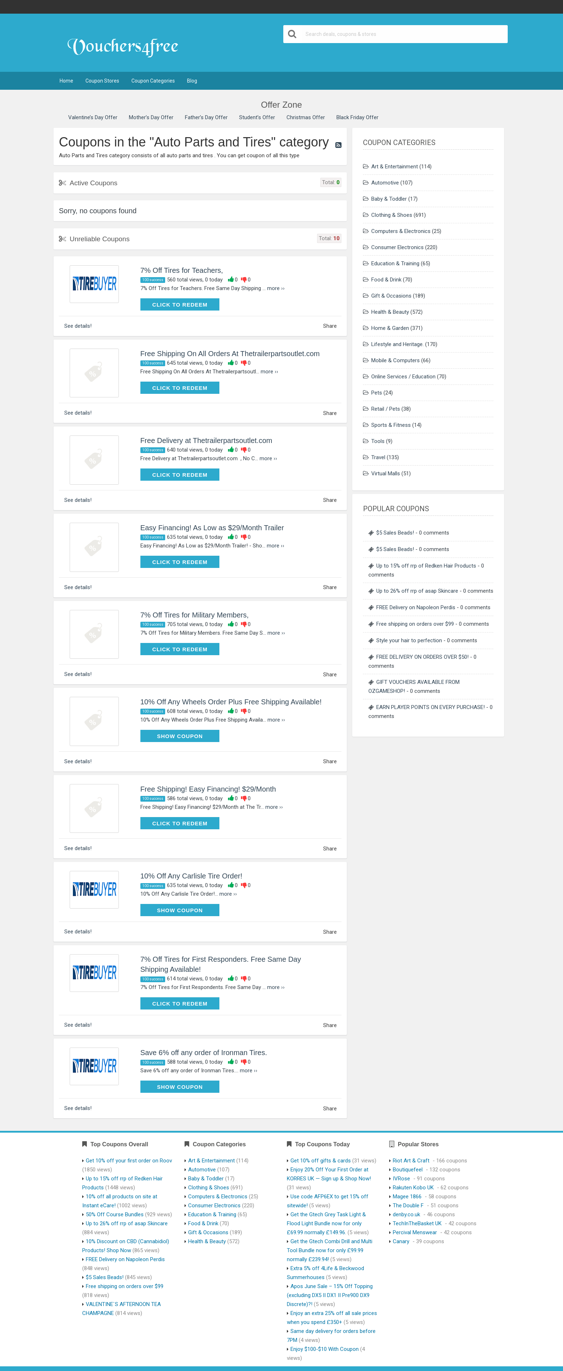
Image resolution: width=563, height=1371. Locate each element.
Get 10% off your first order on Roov (129, 1160)
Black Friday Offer (357, 117)
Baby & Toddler (389, 199)
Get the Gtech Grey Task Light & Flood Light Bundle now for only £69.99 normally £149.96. (326, 1223)
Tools (378, 441)
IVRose (401, 1178)
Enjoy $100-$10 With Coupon (324, 1349)
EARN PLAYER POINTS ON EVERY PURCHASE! (430, 707)
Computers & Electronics (401, 231)
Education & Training (395, 263)
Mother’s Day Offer (151, 117)
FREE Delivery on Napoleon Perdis (415, 607)
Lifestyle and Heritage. (397, 344)
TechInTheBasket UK (417, 1223)
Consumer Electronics (397, 247)
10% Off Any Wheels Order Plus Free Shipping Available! (231, 702)
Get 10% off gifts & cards (320, 1160)
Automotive (385, 182)
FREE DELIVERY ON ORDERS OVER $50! (422, 657)
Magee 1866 (407, 1196)
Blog (192, 81)
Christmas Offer (306, 117)
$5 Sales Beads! (395, 533)
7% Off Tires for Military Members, (194, 615)
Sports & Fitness (391, 425)
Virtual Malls (385, 473)
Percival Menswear (415, 1232)
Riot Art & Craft (411, 1160)
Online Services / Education (403, 376)
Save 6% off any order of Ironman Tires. (203, 1053)
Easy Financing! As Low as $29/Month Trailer (212, 528)
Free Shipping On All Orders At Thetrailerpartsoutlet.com (230, 354)
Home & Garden (390, 328)
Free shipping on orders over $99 (415, 624)
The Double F (408, 1205)
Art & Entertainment (394, 166)
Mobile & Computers (395, 360)
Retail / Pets (385, 409)
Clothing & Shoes (391, 215)
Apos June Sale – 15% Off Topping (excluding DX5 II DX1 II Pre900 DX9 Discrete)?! (330, 1295)
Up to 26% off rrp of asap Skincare (417, 591)
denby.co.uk (406, 1214)
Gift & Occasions (391, 296)
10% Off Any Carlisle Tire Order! (191, 876)
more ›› (276, 288)
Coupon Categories (153, 81)
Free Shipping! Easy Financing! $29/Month (208, 789)
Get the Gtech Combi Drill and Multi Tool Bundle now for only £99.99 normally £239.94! (329, 1250)
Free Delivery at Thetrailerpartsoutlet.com (206, 440)
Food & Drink (386, 279)
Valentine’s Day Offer (92, 117)
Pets (376, 393)
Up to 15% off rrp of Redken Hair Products (426, 566)
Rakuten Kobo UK (413, 1187)
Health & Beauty (390, 312)
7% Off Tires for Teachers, (181, 270)
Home (66, 81)
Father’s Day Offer (206, 117)
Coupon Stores (102, 81)
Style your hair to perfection (409, 640)
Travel (378, 457)
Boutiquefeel (408, 1169)
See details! (78, 326)
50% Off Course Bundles (115, 1214)
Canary (401, 1241)
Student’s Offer (257, 117)
